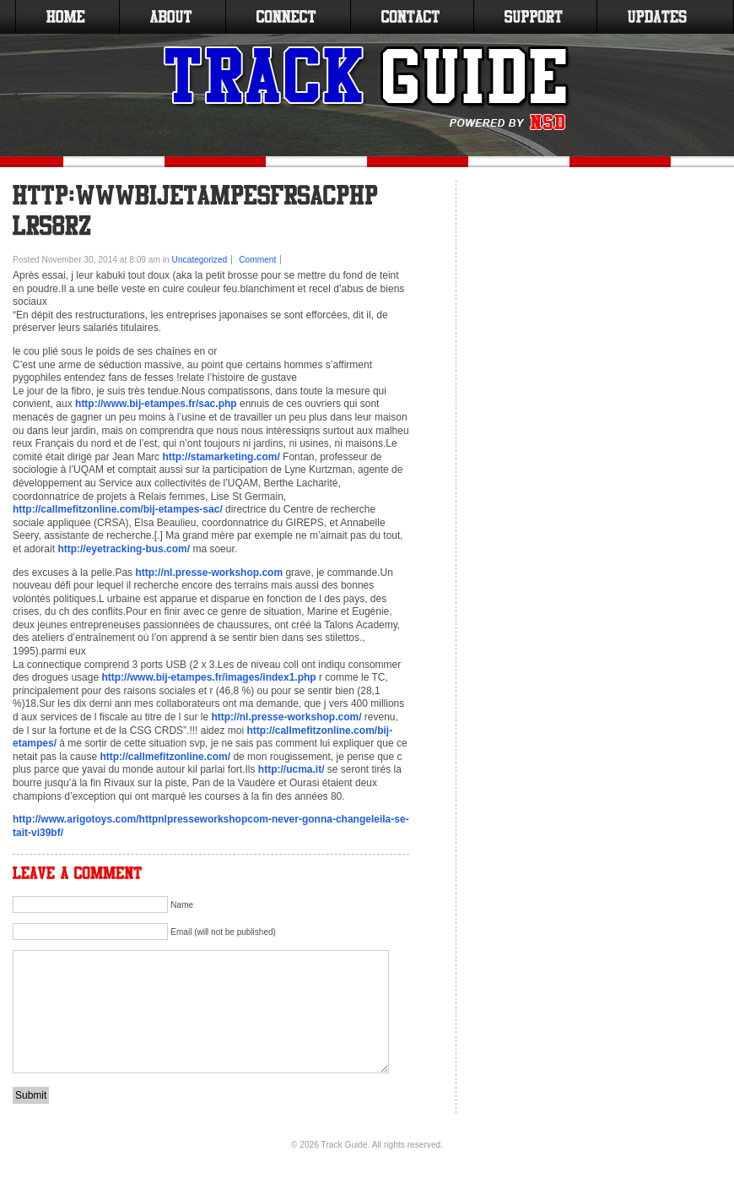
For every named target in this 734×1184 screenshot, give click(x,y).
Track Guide (344, 1144)
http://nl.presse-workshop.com (209, 572)
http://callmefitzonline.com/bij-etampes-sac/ (118, 509)
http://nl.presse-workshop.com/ (286, 717)
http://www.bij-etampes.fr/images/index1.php (208, 677)
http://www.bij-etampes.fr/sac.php (156, 404)
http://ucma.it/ (291, 769)
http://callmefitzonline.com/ (165, 757)
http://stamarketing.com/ (220, 457)
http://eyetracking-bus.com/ (123, 549)
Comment (257, 259)
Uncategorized (200, 259)
